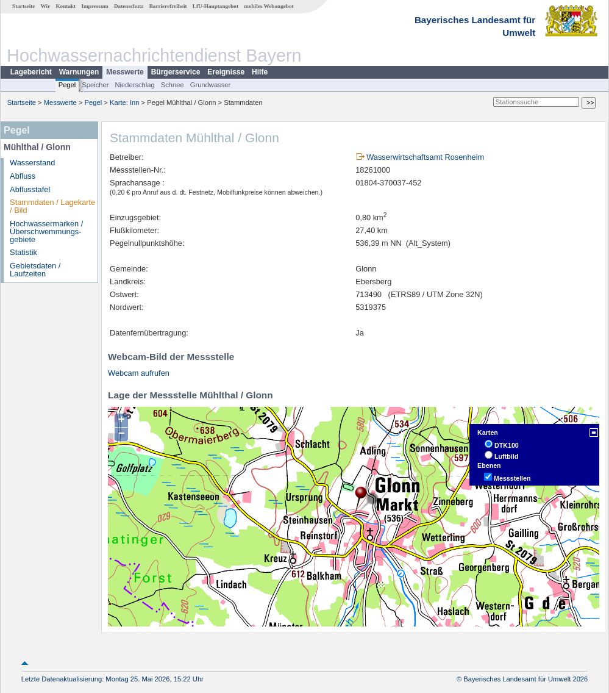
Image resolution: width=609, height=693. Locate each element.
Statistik (23, 252)
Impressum (94, 6)
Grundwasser (210, 84)
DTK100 (506, 445)
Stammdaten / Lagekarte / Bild (52, 206)
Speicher (95, 84)
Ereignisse (225, 72)
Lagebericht (31, 72)
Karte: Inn (125, 102)
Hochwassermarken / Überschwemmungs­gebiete (46, 231)
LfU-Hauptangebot (215, 6)
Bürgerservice (176, 72)
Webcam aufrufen (138, 373)
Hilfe (260, 72)
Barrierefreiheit (168, 6)
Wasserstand (32, 162)
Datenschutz (129, 6)
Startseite (23, 6)
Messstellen (512, 478)
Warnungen (79, 72)
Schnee (172, 84)
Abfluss (22, 176)
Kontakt (65, 6)
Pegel (67, 84)
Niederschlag (134, 84)
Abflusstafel (30, 189)
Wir (46, 6)
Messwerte (124, 72)
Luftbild (506, 456)
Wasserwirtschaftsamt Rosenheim (425, 157)
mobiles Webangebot (268, 6)
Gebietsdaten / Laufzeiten (35, 269)
